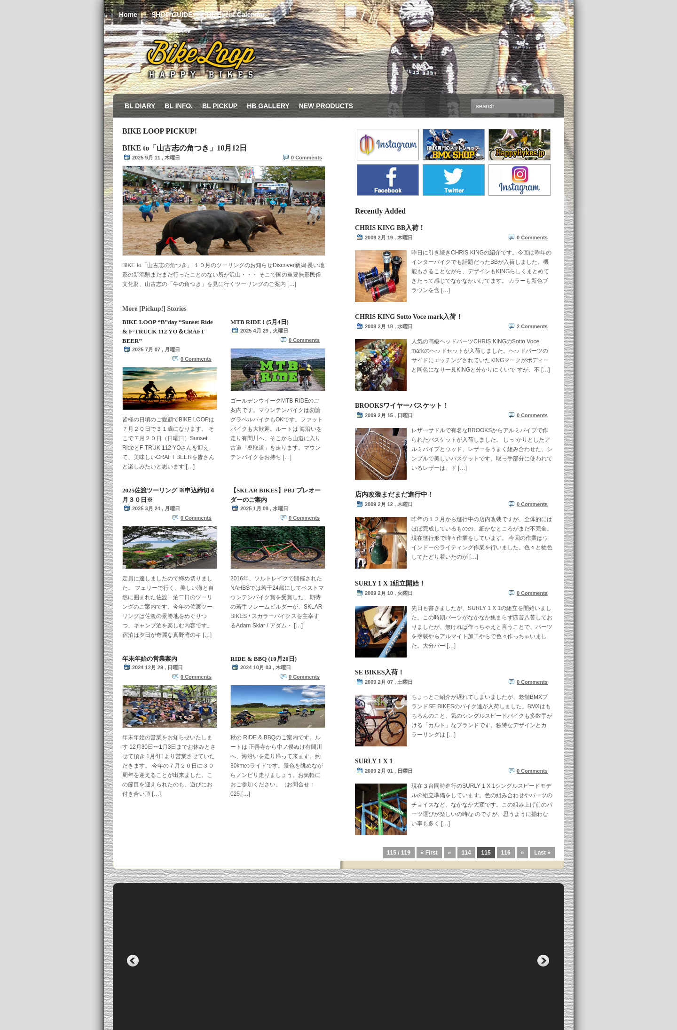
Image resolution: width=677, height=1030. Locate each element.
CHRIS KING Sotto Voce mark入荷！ (409, 316)
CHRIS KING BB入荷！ (390, 227)
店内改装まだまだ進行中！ (394, 494)
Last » (542, 852)
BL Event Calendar (236, 14)
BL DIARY (140, 106)
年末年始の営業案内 (149, 658)
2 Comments (532, 326)
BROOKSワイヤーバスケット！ (402, 405)
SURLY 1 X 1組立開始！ (390, 583)
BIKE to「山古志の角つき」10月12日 (184, 148)
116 (506, 852)
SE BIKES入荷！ (379, 672)
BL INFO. (179, 106)
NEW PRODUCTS (326, 106)
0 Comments (306, 157)
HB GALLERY (268, 106)
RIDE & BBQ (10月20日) (263, 658)
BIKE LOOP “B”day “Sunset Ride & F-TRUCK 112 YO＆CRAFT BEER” (167, 331)
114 (466, 852)
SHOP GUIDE (172, 14)
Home (128, 15)
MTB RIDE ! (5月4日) (259, 321)
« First (429, 852)
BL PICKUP (219, 106)
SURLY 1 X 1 (374, 761)
